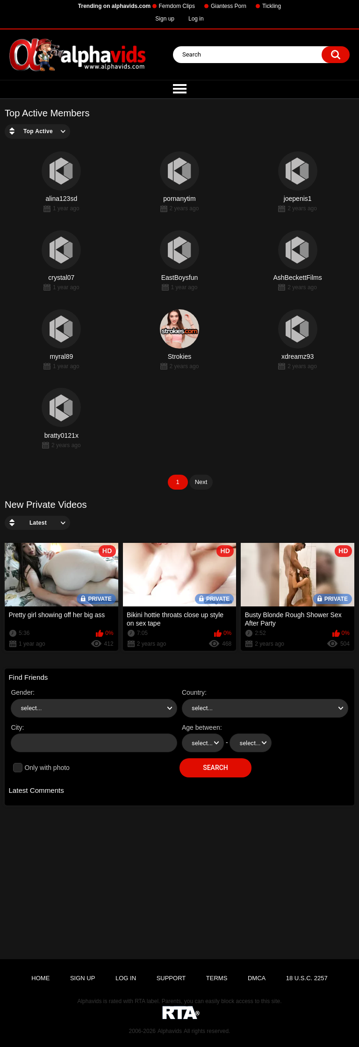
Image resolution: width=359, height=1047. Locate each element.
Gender (22, 692)
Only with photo (47, 767)
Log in (196, 18)
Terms (217, 978)
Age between (201, 727)
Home (40, 978)
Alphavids (170, 1031)
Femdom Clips (177, 6)
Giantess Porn (228, 6)
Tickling (271, 6)
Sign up (164, 18)
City (16, 727)
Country (193, 692)
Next (201, 481)
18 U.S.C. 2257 (307, 978)
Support (171, 978)
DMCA (257, 978)
